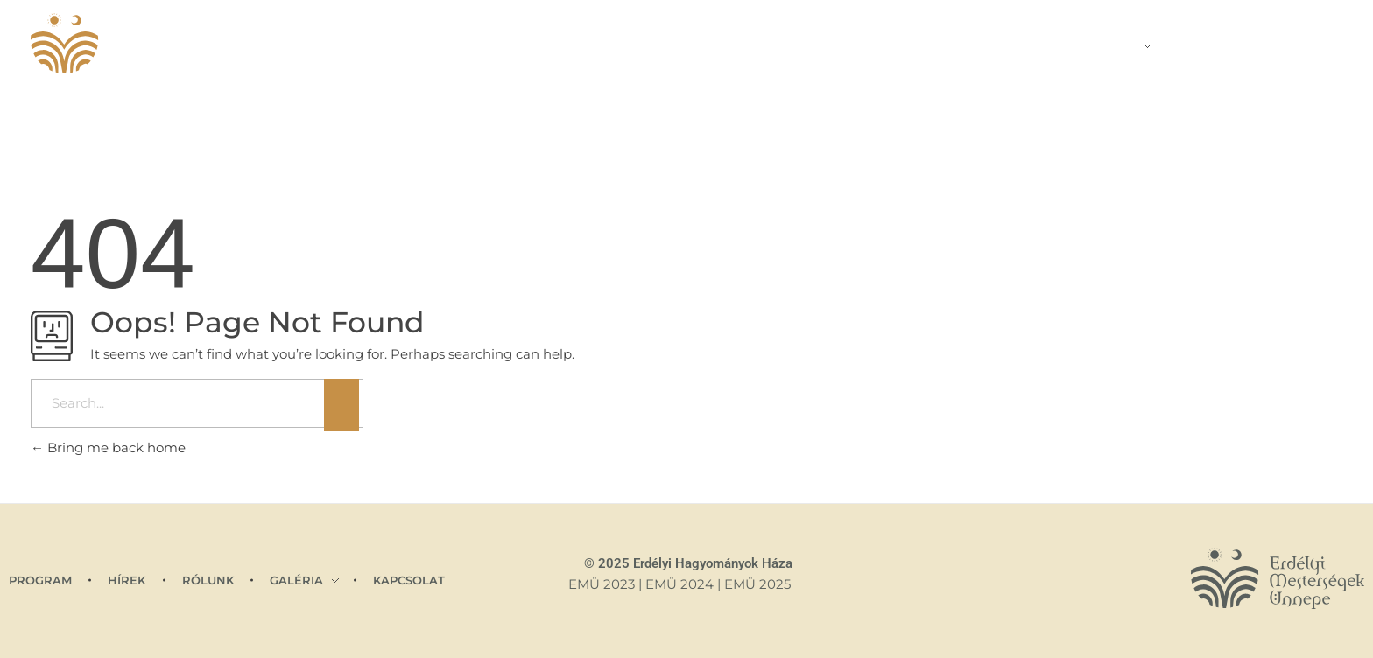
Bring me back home (108, 447)
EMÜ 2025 (757, 584)
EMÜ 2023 (601, 584)
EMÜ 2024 (679, 584)
